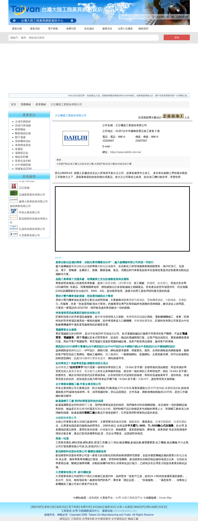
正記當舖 (19, 189)
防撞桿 (151, 283)
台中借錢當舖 (23, 166)
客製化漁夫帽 (23, 162)
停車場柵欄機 (105, 316)
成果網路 (94, 497)
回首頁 (162, 506)
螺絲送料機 (21, 158)
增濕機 (122, 421)
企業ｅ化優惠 (124, 506)
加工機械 (113, 442)
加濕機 (80, 421)
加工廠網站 (111, 354)
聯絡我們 (143, 28)
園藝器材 (134, 421)
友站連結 (89, 28)
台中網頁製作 (103, 518)
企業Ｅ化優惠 (125, 28)
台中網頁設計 (119, 518)
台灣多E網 (88, 518)
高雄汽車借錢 (23, 126)
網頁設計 (65, 518)
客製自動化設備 (80, 266)
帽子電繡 (20, 138)
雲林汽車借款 (137, 300)
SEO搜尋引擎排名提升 (92, 358)
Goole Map (165, 497)
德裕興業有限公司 (20, 207)
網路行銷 (99, 446)
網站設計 (76, 350)
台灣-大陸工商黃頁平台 (128, 497)
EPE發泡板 (157, 388)
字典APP (143, 379)
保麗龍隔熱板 (173, 388)
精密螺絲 (20, 130)
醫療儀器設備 (23, 134)
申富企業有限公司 (25, 214)
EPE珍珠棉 (124, 388)
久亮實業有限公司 (25, 236)
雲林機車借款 (23, 142)
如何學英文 (62, 367)
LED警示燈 (124, 283)
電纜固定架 (21, 154)
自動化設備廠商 (106, 266)
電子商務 (53, 28)
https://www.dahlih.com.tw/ (125, 152)
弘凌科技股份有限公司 (27, 230)
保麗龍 (19, 150)
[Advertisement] (99, 68)
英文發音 (76, 371)
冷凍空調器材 (23, 122)
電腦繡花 (108, 333)
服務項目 (107, 28)
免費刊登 (71, 28)
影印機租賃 (88, 476)
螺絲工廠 (133, 518)
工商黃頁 (76, 518)
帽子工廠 (87, 404)
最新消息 (35, 28)
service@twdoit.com (125, 510)
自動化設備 (180, 455)
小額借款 (170, 300)
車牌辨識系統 (23, 146)
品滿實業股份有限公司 (27, 196)
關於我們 (37, 506)
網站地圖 (151, 506)
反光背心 (162, 283)
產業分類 (17, 28)
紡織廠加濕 (106, 429)
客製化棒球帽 (82, 408)
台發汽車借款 (22, 182)
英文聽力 (89, 371)
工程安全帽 (109, 283)
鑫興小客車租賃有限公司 (29, 203)
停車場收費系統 (143, 320)
